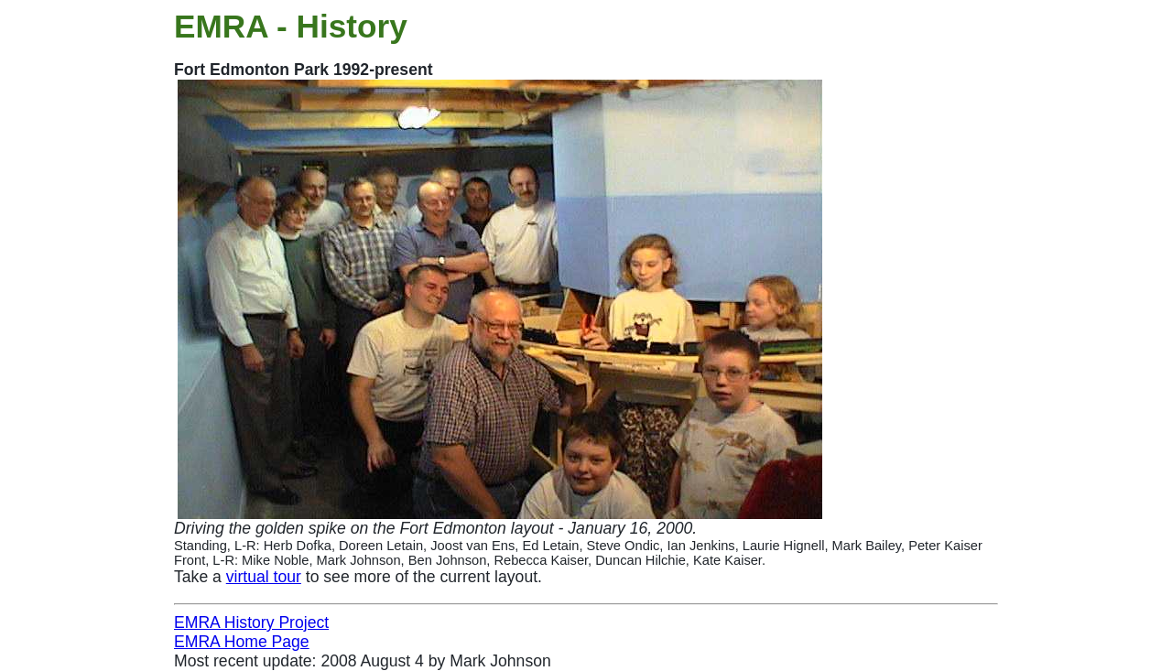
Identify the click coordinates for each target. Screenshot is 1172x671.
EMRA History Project (251, 622)
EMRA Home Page (241, 642)
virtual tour (263, 577)
